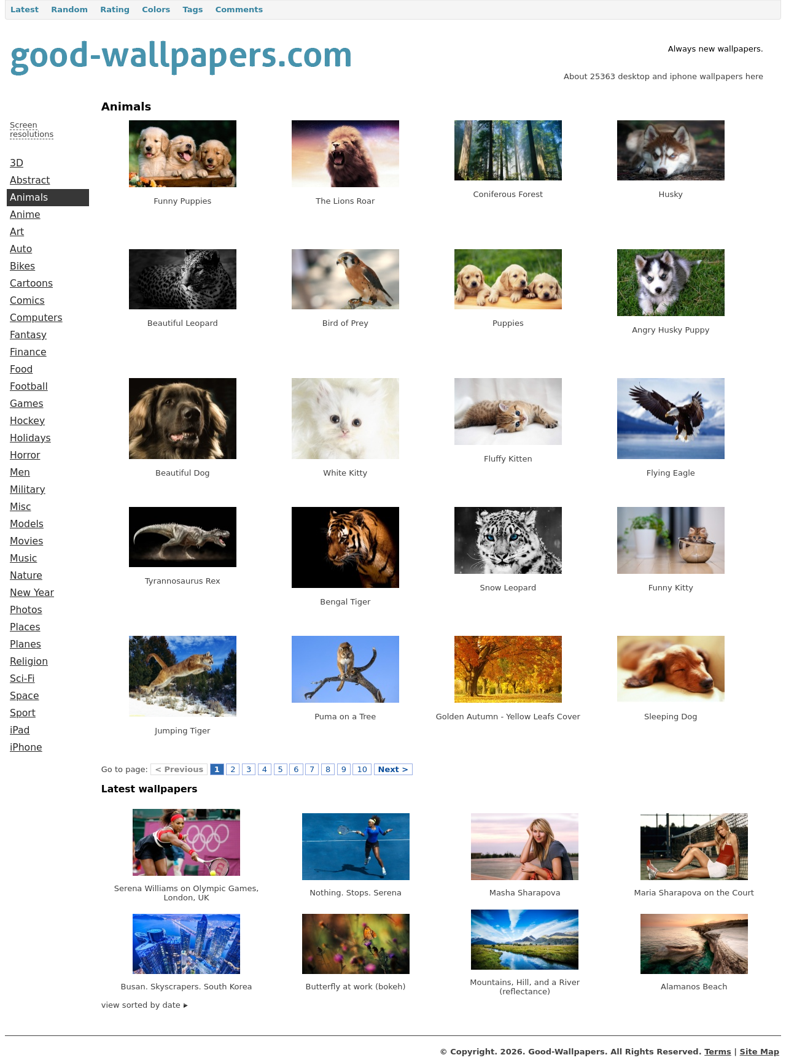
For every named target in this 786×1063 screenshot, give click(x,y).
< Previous (179, 769)
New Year (32, 592)
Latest (24, 9)
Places (25, 627)
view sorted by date (144, 1005)
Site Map (759, 1051)
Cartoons (31, 283)
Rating (115, 9)
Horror (25, 455)
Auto (21, 249)
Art (17, 232)
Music (23, 558)
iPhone (26, 747)
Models (27, 524)
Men (20, 472)
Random (69, 9)
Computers (36, 317)
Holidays (30, 438)
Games (27, 403)
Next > (393, 769)
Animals (29, 197)
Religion (29, 661)
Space (24, 696)
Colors (156, 9)
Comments (239, 9)
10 (362, 769)
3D (16, 163)
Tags (192, 9)
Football (29, 386)
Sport (23, 713)
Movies (26, 541)
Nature (26, 575)
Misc (20, 506)
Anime (25, 214)
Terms (717, 1051)
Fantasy (28, 335)
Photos (26, 610)
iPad (20, 730)
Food (21, 369)
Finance (28, 352)
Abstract (30, 180)
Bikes (22, 266)
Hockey (27, 421)
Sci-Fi (22, 678)
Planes (25, 644)
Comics (27, 300)
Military (27, 489)
